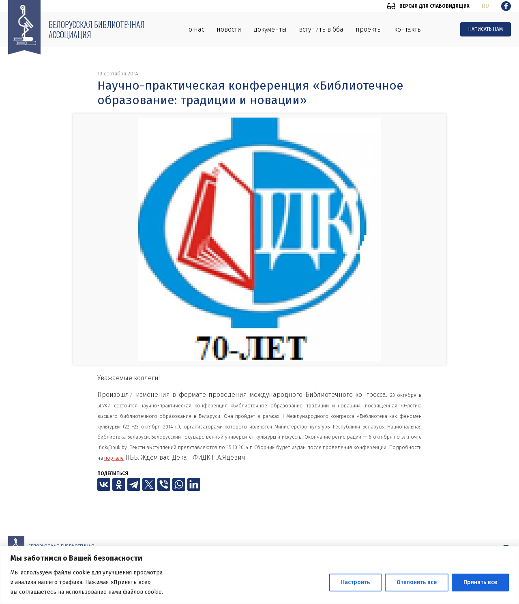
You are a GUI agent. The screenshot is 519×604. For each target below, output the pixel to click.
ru (485, 5)
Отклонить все (417, 582)
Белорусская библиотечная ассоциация (97, 29)
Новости (229, 29)
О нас (196, 29)
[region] (259, 575)
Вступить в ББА (321, 29)
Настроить (355, 582)
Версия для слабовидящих (434, 6)
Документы (270, 29)
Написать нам (485, 29)
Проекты (369, 29)
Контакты (408, 29)
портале (114, 458)
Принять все (480, 582)
